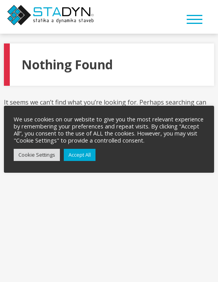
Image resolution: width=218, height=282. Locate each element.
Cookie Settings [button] (36, 154)
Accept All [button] (79, 154)
